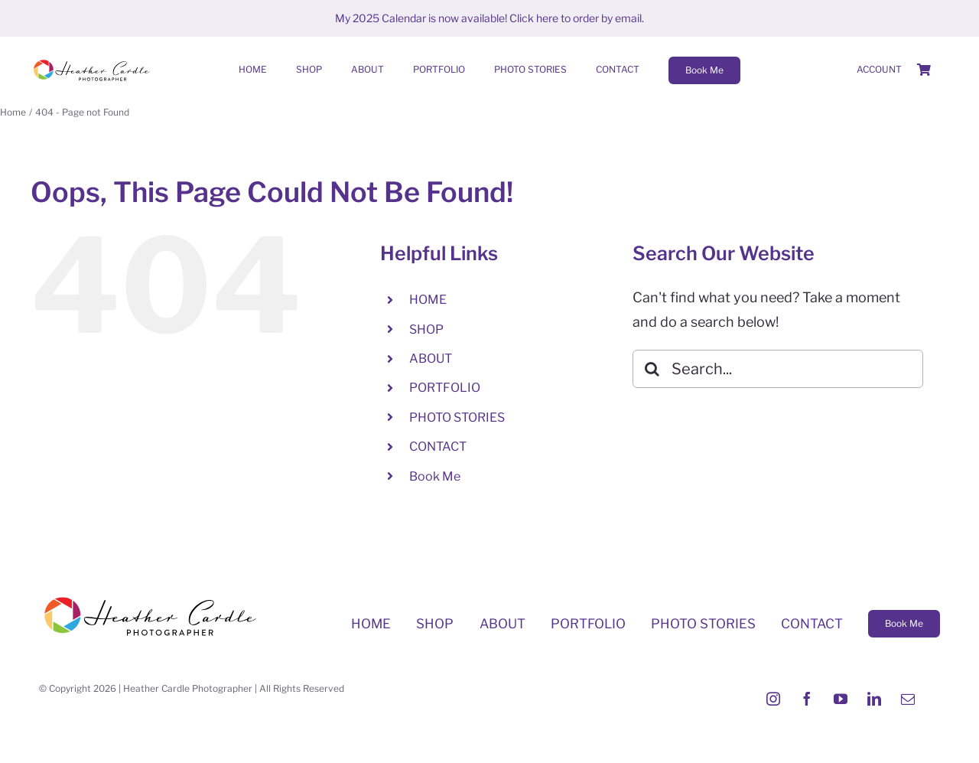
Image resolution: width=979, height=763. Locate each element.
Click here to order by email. (576, 17)
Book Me (434, 476)
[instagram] (773, 699)
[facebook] (807, 699)
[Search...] (778, 369)
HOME (428, 299)
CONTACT (438, 446)
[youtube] (841, 699)
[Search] (652, 369)
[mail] (908, 699)
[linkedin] (874, 699)
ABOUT (430, 358)
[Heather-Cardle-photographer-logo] (92, 61)
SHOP (426, 329)
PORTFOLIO (444, 387)
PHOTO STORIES (457, 417)
